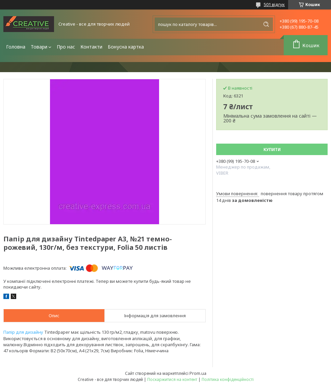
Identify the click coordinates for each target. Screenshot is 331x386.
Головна (15, 46)
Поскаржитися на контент (172, 379)
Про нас (66, 46)
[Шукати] (266, 24)
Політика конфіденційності (228, 379)
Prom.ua (197, 373)
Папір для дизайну (23, 332)
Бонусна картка (126, 46)
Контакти (91, 46)
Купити (272, 149)
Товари (39, 46)
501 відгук (274, 4)
